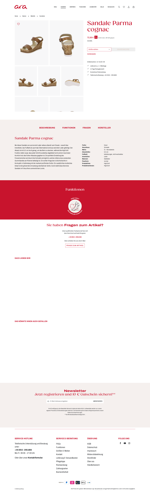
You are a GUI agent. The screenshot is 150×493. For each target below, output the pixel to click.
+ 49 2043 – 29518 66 (75, 237)
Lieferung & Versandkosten (67, 458)
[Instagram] (129, 443)
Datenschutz (92, 447)
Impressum (91, 451)
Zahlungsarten (62, 468)
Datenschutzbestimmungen (75, 412)
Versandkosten (99, 488)
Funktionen (60, 447)
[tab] (47, 128)
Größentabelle (91, 54)
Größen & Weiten (63, 451)
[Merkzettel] (124, 7)
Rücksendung (61, 465)
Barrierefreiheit (62, 472)
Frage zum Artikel (75, 245)
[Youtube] (125, 443)
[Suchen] (119, 7)
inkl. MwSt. (89, 40)
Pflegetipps (60, 461)
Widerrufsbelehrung (95, 454)
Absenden (97, 401)
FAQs (58, 444)
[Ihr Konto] (129, 7)
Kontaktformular (35, 458)
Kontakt (59, 454)
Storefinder (91, 458)
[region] (49, 66)
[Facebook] (120, 443)
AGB (89, 444)
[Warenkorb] (134, 7)
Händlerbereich (93, 465)
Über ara (90, 461)
